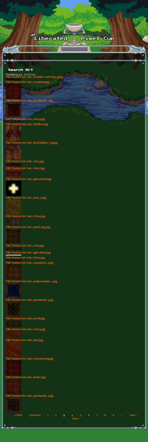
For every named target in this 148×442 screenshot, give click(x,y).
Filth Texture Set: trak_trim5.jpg (25, 246)
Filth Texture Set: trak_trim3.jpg (25, 161)
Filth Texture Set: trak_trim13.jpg (25, 258)
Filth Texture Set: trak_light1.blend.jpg (28, 253)
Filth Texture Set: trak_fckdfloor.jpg (27, 124)
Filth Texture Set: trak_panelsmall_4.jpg (29, 396)
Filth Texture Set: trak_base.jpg (24, 340)
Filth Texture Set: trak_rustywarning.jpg (29, 359)
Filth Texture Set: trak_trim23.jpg (25, 329)
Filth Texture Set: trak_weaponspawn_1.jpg (31, 281)
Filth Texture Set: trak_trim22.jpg (25, 216)
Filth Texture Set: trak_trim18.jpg (25, 319)
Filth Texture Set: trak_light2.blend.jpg (28, 179)
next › (133, 415)
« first (18, 415)
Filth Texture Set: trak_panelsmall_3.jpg (29, 300)
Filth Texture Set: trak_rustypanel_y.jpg (29, 263)
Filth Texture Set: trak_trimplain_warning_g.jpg (34, 77)
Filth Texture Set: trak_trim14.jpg (25, 119)
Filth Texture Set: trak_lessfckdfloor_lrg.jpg (32, 143)
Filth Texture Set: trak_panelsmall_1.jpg (29, 101)
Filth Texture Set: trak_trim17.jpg (25, 168)
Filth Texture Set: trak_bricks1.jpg (25, 377)
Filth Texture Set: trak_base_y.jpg (26, 198)
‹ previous (35, 415)
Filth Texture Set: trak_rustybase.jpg (27, 82)
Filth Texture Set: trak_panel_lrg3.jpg (28, 227)
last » (76, 419)
